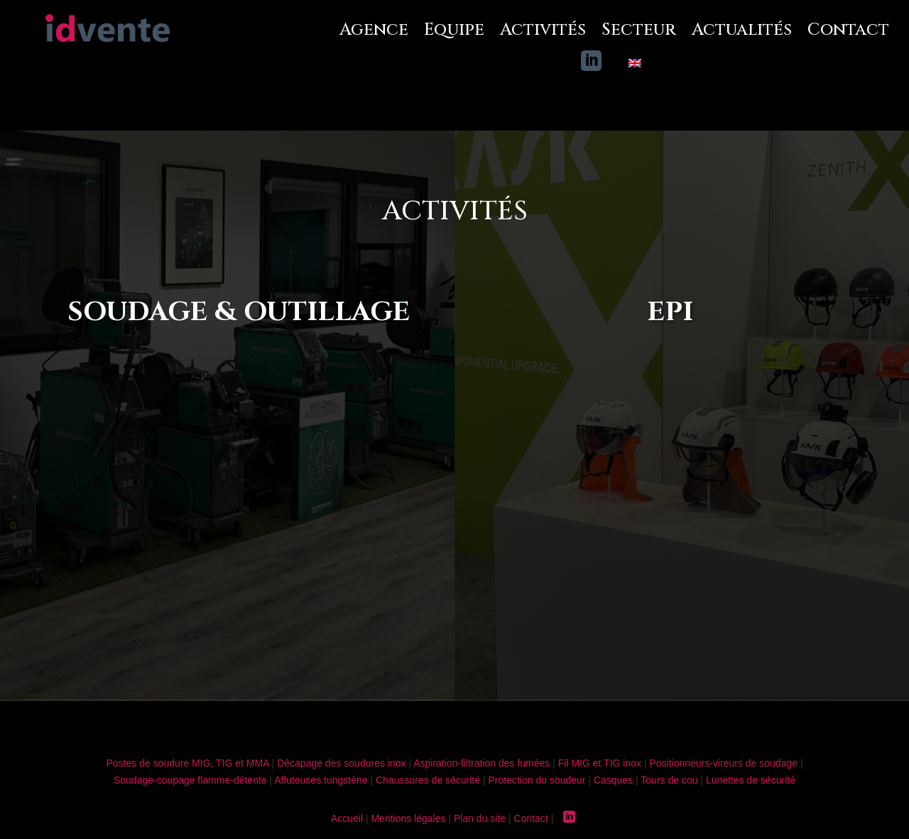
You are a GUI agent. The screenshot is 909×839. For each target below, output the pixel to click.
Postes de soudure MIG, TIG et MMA (187, 763)
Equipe (454, 30)
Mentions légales (408, 818)
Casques (613, 780)
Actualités (742, 30)
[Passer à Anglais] (634, 65)
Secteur (639, 30)
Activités (543, 30)
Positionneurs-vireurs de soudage (723, 763)
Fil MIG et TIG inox (599, 763)
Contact (848, 30)
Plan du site (480, 818)
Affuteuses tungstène (320, 780)
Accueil (347, 818)
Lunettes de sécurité (750, 780)
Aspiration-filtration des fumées (481, 763)
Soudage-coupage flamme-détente (190, 780)
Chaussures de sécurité (428, 780)
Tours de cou (669, 780)
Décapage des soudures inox (341, 763)
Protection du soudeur (536, 780)
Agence (373, 30)
